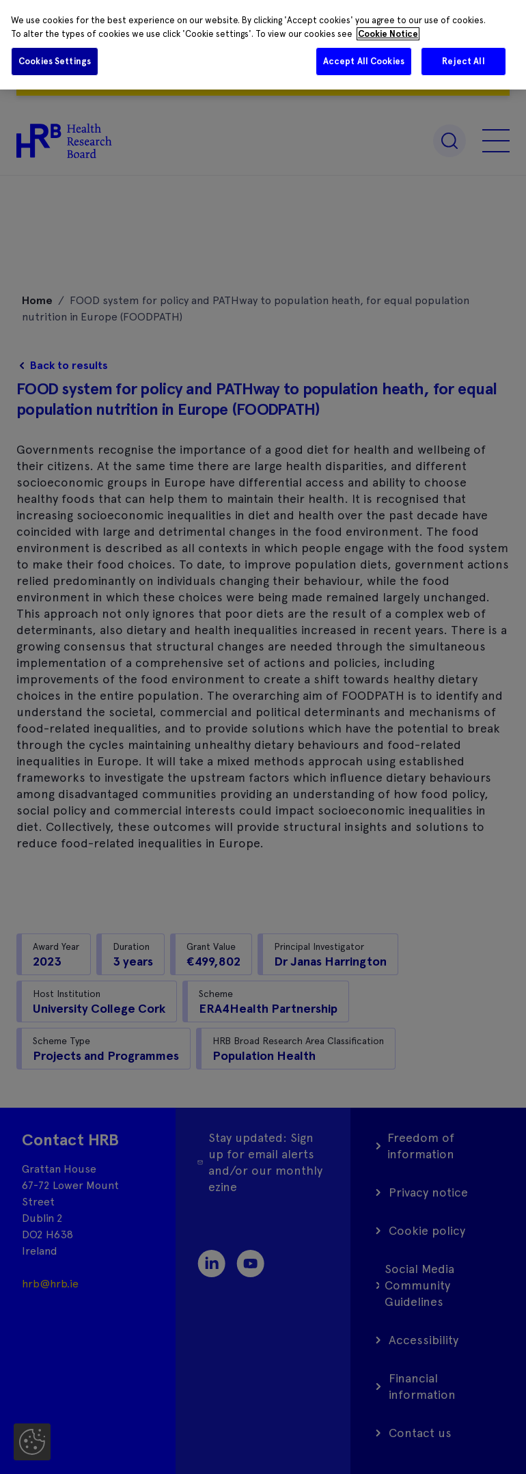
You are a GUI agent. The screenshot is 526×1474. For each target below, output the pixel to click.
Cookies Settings (54, 61)
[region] (263, 45)
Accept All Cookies (363, 61)
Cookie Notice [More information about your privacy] (388, 34)
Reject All (463, 61)
